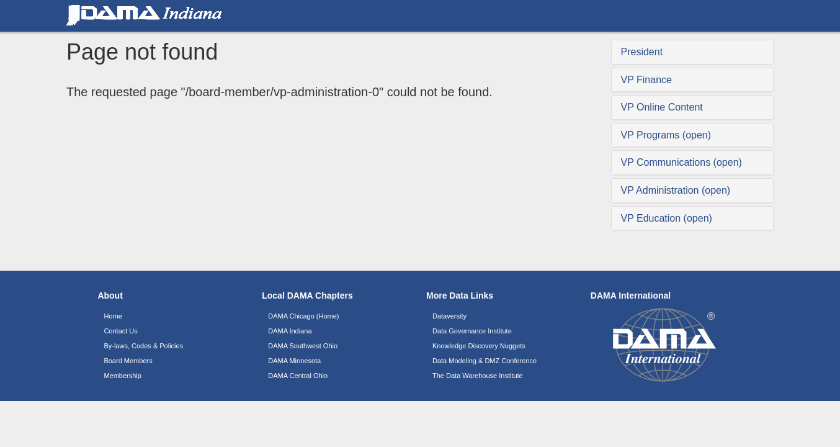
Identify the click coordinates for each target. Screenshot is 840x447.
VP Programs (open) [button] (666, 135)
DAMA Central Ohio (298, 375)
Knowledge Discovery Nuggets (478, 346)
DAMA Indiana (289, 331)
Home (113, 316)
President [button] (642, 52)
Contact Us (120, 331)
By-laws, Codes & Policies (143, 346)
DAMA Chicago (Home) (303, 316)
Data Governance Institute (472, 331)
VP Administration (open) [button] (676, 190)
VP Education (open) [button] (666, 218)
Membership (122, 375)
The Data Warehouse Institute (477, 375)
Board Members (128, 360)
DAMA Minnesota (294, 360)
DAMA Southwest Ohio (302, 346)
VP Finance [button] (646, 79)
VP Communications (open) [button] (681, 162)
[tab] (693, 52)
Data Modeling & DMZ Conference (484, 360)
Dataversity (449, 316)
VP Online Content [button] (662, 107)
